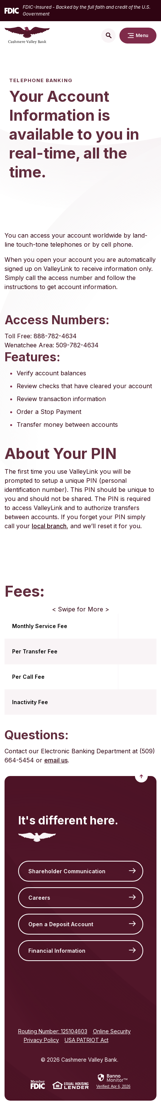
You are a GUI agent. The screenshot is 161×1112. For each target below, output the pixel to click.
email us (56, 760)
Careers (39, 897)
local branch (49, 526)
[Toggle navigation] (137, 36)
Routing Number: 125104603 (52, 1031)
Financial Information (56, 950)
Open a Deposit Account (60, 924)
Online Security (112, 1031)
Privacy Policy (41, 1040)
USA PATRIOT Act (86, 1040)
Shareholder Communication (66, 871)
